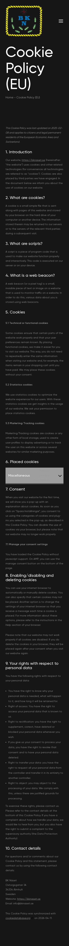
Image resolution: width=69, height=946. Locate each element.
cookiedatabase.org (18, 918)
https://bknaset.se (33, 160)
